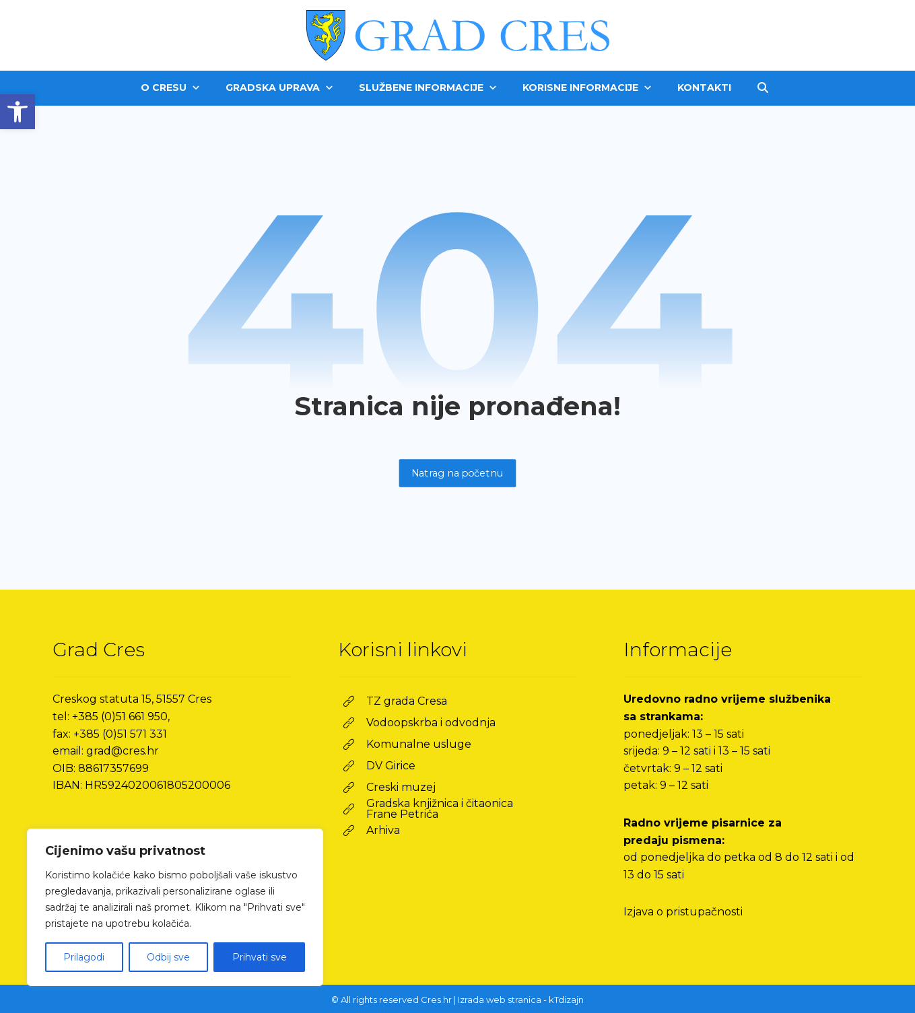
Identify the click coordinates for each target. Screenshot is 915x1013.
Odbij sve (168, 957)
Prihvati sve (259, 957)
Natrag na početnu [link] (457, 473)
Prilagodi (83, 957)
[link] (17, 111)
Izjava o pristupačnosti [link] (683, 911)
